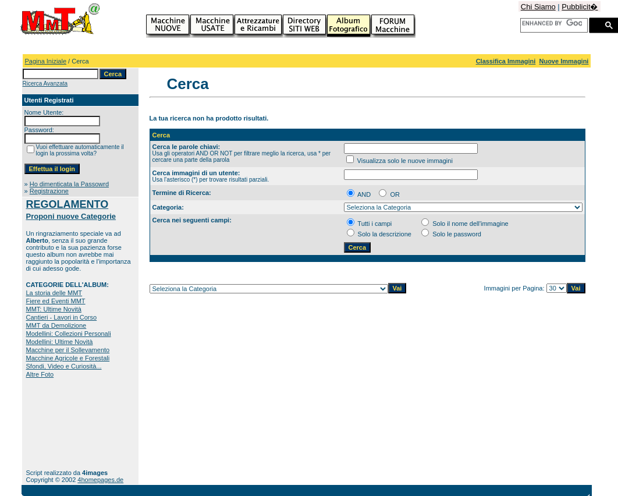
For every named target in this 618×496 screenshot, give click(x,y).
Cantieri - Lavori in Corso (61, 317)
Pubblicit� (580, 6)
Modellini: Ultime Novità (59, 341)
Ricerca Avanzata (45, 83)
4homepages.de (100, 479)
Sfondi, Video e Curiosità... (64, 366)
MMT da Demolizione (56, 325)
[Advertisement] (62, 423)
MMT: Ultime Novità (53, 309)
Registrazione (49, 190)
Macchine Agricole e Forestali (68, 358)
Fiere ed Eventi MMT (56, 300)
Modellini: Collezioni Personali (68, 333)
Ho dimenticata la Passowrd (69, 183)
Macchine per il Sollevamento (68, 349)
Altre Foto (40, 374)
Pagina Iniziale (46, 61)
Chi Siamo (538, 6)
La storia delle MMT (54, 292)
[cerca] (552, 23)
